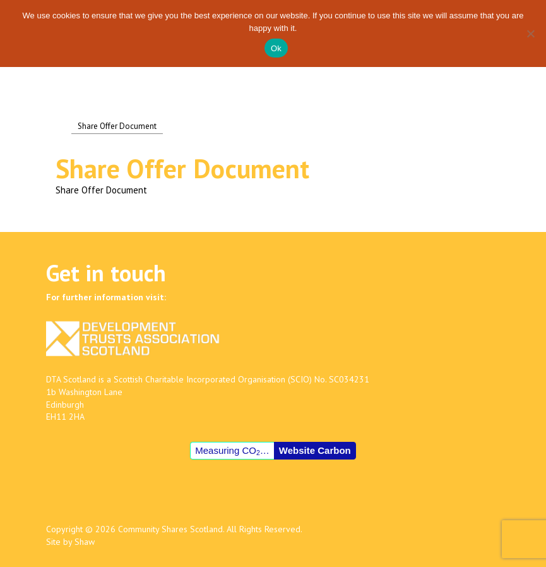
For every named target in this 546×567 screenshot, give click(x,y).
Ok (276, 48)
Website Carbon (315, 450)
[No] (530, 33)
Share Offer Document (101, 190)
